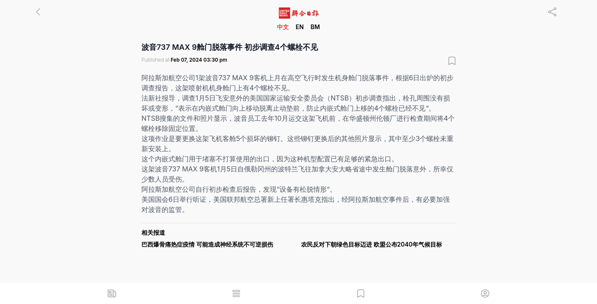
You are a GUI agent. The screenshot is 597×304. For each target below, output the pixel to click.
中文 (283, 26)
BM (315, 26)
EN (300, 26)
